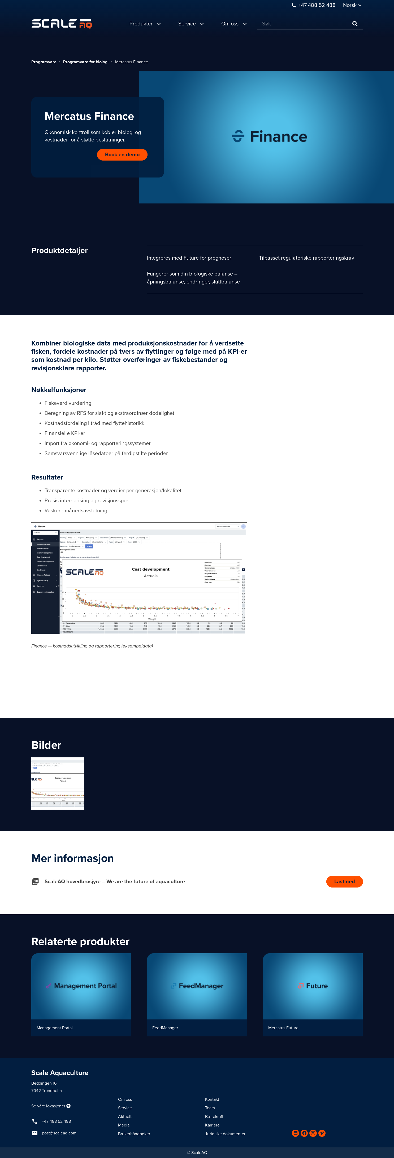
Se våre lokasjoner (48, 1106)
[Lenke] (61, 24)
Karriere (212, 1125)
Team (210, 1108)
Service (125, 1108)
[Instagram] (313, 1133)
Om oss (125, 1099)
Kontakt (212, 1099)
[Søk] (310, 24)
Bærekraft (214, 1116)
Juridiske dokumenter (225, 1134)
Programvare (44, 62)
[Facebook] (304, 1133)
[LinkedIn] (295, 1133)
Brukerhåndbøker (134, 1134)
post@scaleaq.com (59, 1133)
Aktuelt (125, 1116)
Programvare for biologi (86, 62)
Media (123, 1125)
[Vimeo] (322, 1133)
